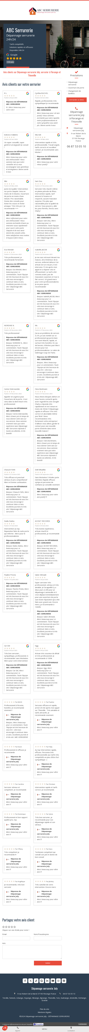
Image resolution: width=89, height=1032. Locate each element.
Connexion (82, 1024)
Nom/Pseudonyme (41, 934)
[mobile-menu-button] (44, 1029)
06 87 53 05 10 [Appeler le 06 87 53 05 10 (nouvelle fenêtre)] (76, 146)
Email (4, 934)
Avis (4, 943)
